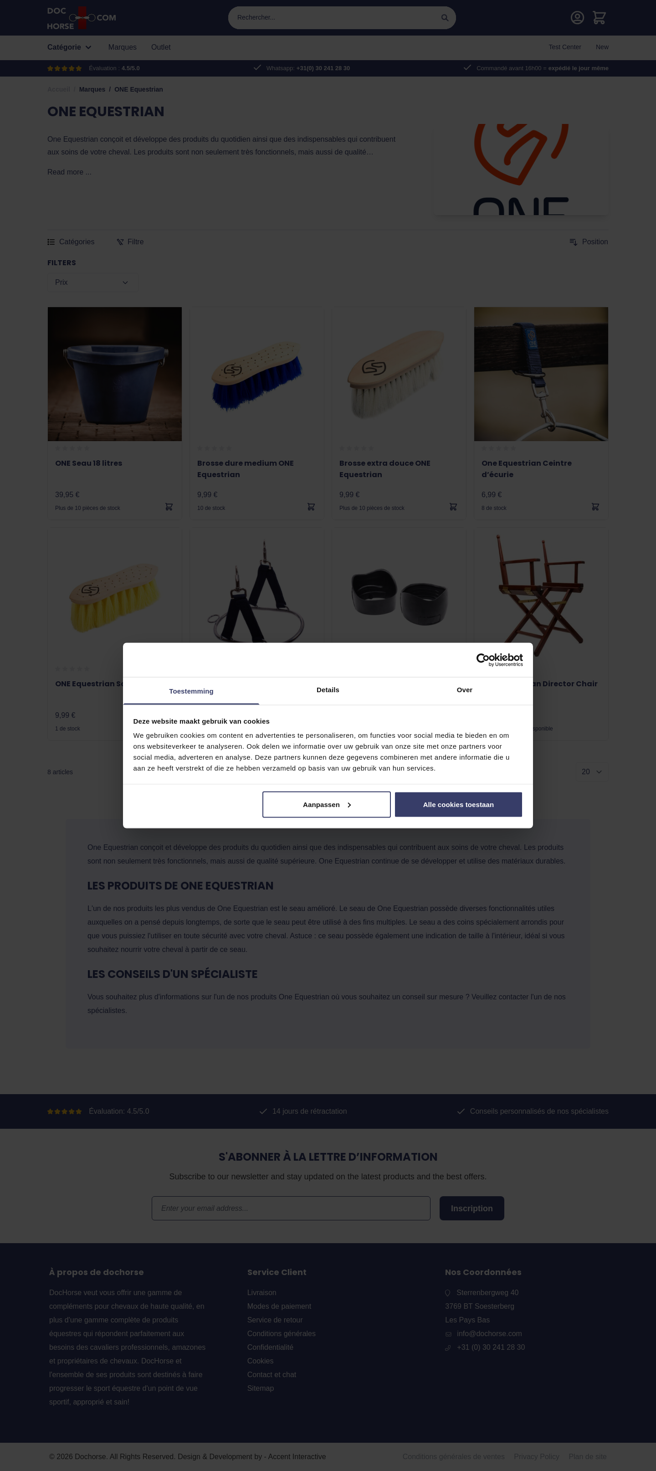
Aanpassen (327, 804)
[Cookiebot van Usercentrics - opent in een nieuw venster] (483, 660)
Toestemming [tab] (191, 691)
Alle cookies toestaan (458, 804)
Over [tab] (465, 690)
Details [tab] (328, 690)
